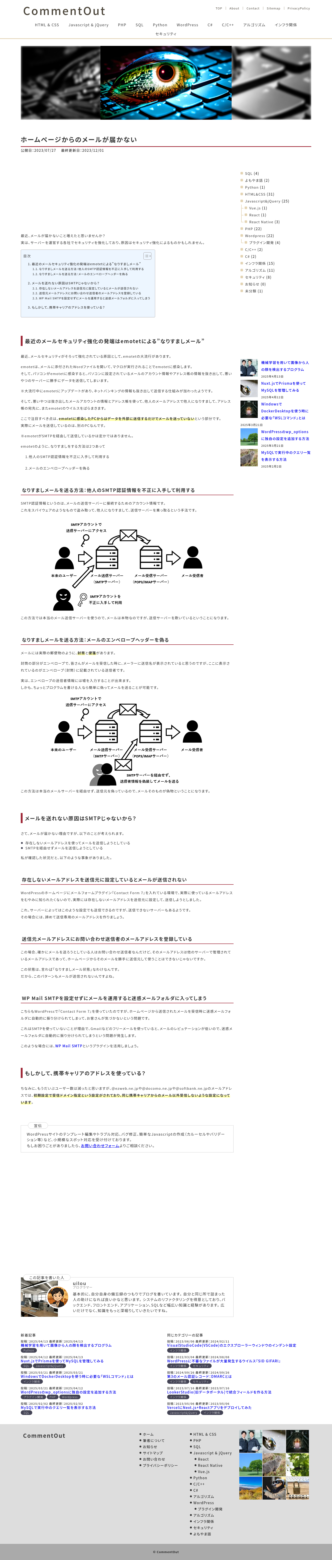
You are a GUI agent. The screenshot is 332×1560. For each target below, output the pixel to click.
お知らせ (252, 284)
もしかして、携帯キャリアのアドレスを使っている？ (68, 307)
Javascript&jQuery (263, 201)
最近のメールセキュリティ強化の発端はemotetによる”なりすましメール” (86, 264)
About (234, 8)
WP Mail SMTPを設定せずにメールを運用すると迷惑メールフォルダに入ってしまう (94, 298)
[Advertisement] (127, 195)
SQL (140, 24)
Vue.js (255, 207)
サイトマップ (153, 1452)
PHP (122, 24)
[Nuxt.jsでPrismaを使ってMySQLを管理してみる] (249, 389)
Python (160, 24)
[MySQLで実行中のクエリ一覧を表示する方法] (249, 458)
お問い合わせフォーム (100, 1145)
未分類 (251, 291)
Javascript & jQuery (88, 24)
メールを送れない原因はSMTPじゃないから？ (65, 283)
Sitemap (274, 8)
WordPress (188, 24)
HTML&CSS (255, 194)
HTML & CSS (47, 24)
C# (210, 24)
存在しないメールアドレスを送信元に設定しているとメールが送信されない (88, 288)
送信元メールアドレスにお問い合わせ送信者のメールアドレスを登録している (90, 293)
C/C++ (228, 24)
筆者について (154, 1440)
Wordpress (255, 235)
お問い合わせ (154, 1459)
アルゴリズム (254, 24)
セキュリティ (166, 33)
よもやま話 (254, 180)
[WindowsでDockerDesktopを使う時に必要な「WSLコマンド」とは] (249, 410)
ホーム (148, 1434)
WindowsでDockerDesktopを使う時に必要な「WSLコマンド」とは (285, 411)
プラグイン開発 (261, 242)
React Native (261, 221)
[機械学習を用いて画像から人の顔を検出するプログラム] (249, 368)
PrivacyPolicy (299, 8)
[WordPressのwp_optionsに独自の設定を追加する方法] (249, 437)
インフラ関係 (286, 24)
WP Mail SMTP (69, 1045)
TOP (219, 8)
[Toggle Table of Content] (145, 256)
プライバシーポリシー (160, 1465)
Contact (252, 8)
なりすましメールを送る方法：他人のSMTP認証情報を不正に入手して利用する (91, 269)
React (254, 214)
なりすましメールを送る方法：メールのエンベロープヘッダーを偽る (83, 274)
